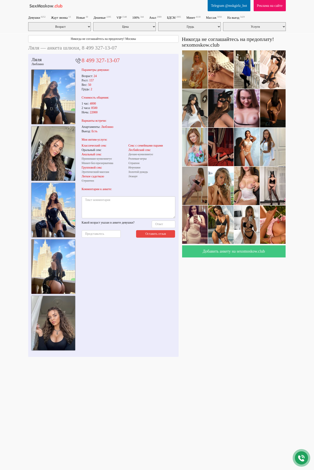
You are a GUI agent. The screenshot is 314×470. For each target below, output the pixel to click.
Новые (82, 17)
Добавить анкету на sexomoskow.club (234, 251)
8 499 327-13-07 (101, 60)
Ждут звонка (61, 17)
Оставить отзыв (155, 233)
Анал (155, 17)
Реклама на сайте (270, 5)
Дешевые (102, 17)
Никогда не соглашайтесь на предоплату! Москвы (103, 38)
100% (138, 17)
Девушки (37, 17)
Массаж (214, 17)
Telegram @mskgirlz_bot (229, 5)
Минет (194, 17)
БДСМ (174, 17)
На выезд (236, 17)
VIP (121, 17)
